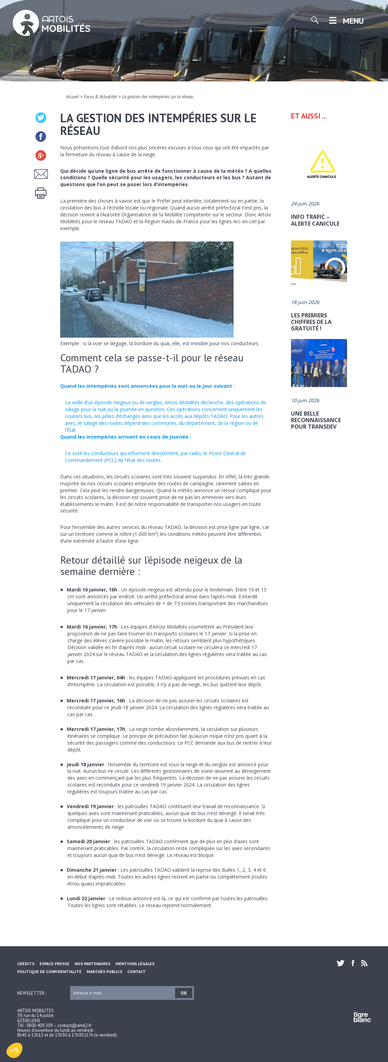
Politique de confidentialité (49, 971)
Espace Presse (54, 963)
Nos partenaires (92, 963)
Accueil (72, 97)
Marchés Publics (104, 971)
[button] (14, 1050)
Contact (136, 971)
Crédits (25, 963)
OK (184, 993)
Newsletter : (31, 992)
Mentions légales (135, 963)
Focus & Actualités (100, 97)
